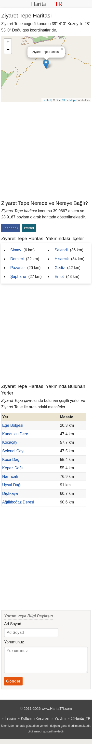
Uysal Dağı (11, 485)
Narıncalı (10, 476)
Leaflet (47, 100)
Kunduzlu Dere (15, 434)
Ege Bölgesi (12, 425)
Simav (15, 250)
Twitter (29, 228)
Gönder (13, 686)
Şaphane (18, 276)
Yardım (60, 723)
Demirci (17, 259)
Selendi (61, 250)
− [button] (8, 50)
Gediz (60, 268)
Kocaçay (9, 442)
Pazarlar (17, 268)
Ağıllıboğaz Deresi (18, 502)
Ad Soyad (12, 624)
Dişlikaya (10, 493)
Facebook (10, 228)
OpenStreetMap (65, 100)
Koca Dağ (10, 459)
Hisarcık (62, 259)
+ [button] (8, 42)
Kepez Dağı (12, 468)
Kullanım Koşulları (35, 723)
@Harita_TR (80, 723)
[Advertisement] (46, 151)
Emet (59, 276)
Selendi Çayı (13, 451)
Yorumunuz (14, 642)
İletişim (10, 723)
